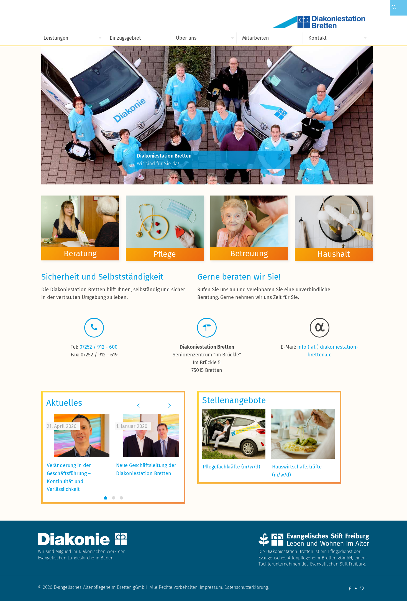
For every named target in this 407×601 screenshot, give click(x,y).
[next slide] (170, 406)
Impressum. (212, 587)
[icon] (362, 588)
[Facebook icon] (350, 588)
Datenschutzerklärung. (246, 587)
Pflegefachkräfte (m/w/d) (231, 467)
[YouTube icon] (356, 588)
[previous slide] (138, 406)
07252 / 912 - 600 (98, 347)
